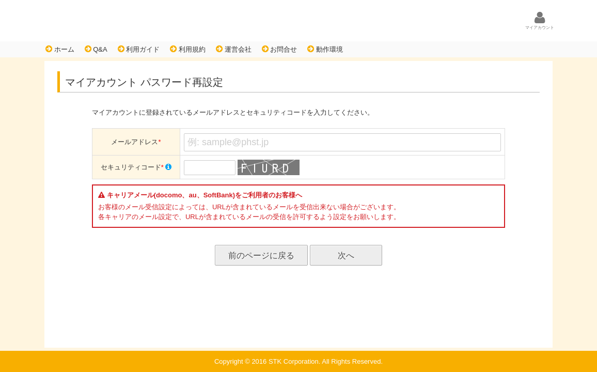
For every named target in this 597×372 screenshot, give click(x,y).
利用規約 (188, 49)
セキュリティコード (136, 167)
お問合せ (279, 49)
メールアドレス (136, 142)
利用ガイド (139, 49)
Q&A (96, 49)
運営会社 (234, 49)
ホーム (59, 49)
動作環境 (325, 49)
